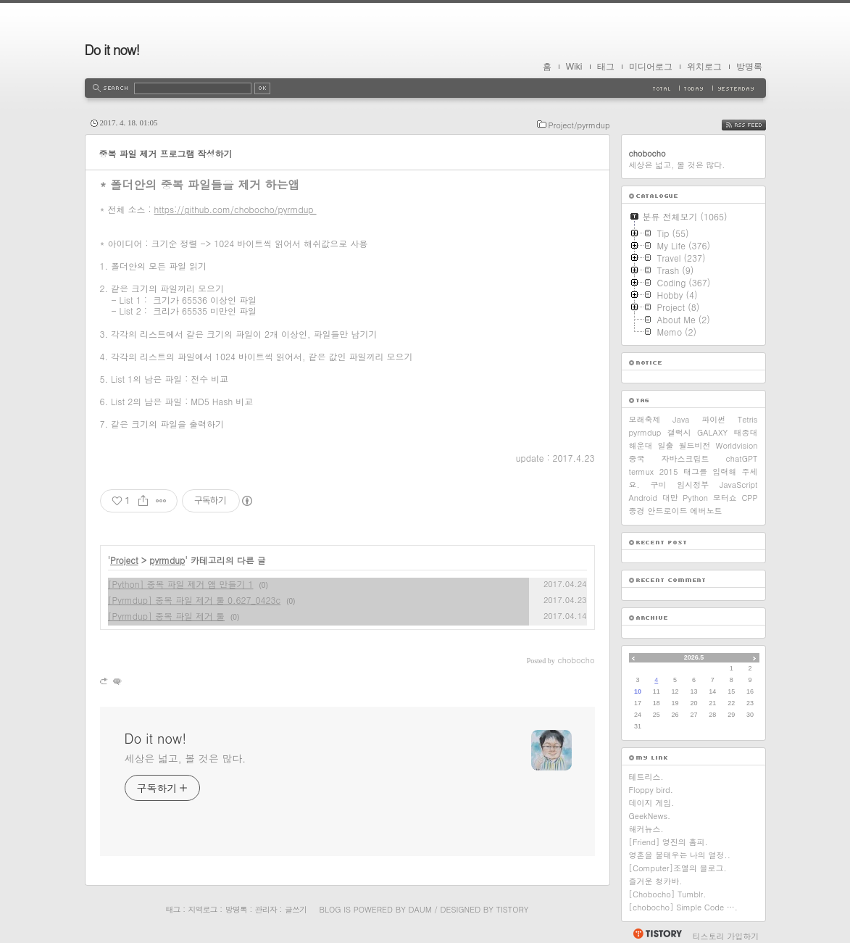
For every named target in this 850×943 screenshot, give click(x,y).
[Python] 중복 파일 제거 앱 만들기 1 (181, 584)
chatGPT (742, 458)
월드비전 (695, 445)
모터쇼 (725, 497)
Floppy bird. (651, 789)
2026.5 (694, 657)
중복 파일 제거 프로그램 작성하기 (166, 153)
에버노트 (706, 510)
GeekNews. (650, 815)
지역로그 (202, 909)
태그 (605, 67)
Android (643, 497)
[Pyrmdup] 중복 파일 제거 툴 (166, 616)
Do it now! (112, 50)
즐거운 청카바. (656, 881)
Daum (419, 909)
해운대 (641, 445)
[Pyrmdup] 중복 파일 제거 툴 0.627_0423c (194, 600)
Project (124, 560)
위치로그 (704, 67)
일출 (666, 445)
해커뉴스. (646, 828)
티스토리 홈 (656, 934)
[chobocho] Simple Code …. (683, 907)
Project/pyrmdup (579, 125)
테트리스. (646, 776)
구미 (658, 484)
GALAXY (712, 432)
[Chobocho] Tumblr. (668, 894)
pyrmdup (167, 560)
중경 (637, 510)
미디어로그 (650, 67)
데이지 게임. (652, 802)
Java (680, 419)
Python (695, 497)
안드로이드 (668, 510)
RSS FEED (754, 125)
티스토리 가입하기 (726, 936)
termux (641, 471)
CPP (749, 497)
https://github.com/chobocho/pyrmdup (235, 209)
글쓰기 (296, 909)
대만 (670, 497)
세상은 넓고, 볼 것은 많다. (185, 758)
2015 (668, 471)
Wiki (574, 67)
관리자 (266, 909)
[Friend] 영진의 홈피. (668, 841)
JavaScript (739, 484)
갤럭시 (679, 432)
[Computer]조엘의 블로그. (678, 868)
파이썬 (713, 419)
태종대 (746, 432)
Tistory (512, 909)
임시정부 (693, 484)
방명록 (749, 67)
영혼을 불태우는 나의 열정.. (679, 854)
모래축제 (645, 419)
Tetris (748, 419)
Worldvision (737, 445)
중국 (637, 458)
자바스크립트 (685, 458)
